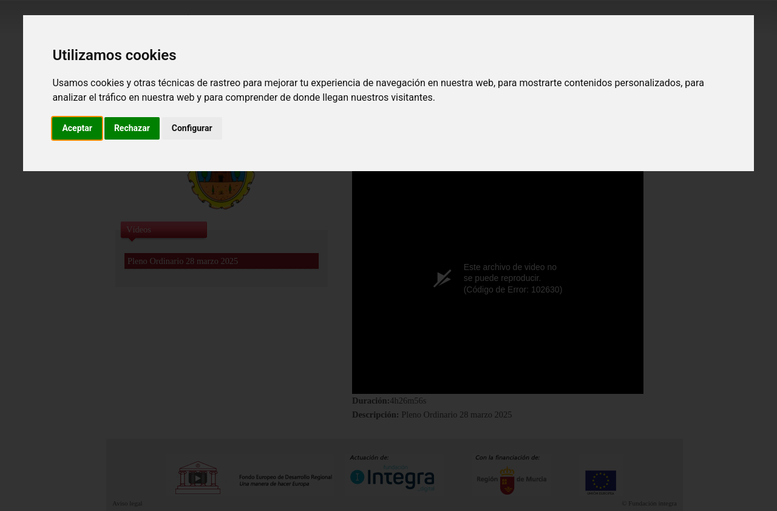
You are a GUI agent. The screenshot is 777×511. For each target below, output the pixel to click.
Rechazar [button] (132, 128)
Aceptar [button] (77, 128)
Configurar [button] (192, 128)
